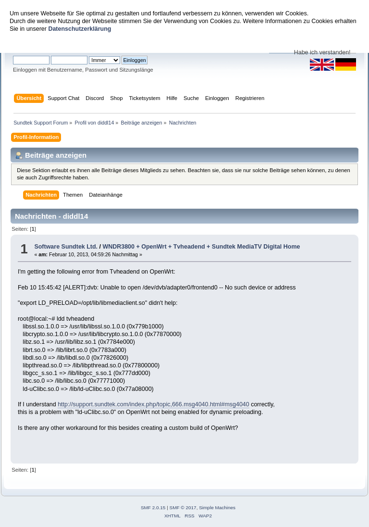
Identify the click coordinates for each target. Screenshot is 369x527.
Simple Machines (217, 507)
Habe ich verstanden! (322, 52)
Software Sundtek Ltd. (66, 246)
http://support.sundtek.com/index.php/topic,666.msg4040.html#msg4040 (153, 404)
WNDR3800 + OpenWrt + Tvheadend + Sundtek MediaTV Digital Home (201, 246)
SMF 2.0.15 (153, 507)
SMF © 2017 (183, 507)
